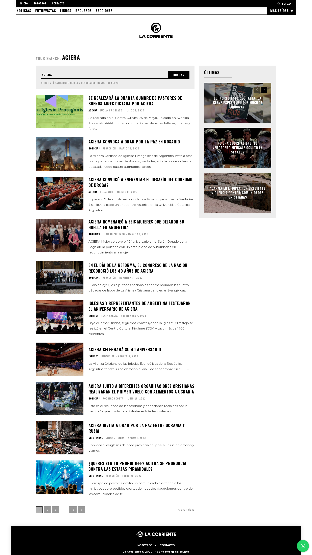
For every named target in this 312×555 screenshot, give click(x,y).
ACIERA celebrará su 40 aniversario (124, 349)
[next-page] (81, 509)
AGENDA (92, 110)
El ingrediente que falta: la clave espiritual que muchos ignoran (237, 103)
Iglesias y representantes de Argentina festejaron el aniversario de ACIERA (139, 306)
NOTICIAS (94, 148)
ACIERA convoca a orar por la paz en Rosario (134, 141)
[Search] (178, 75)
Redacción (109, 148)
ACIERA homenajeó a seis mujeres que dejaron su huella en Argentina (136, 224)
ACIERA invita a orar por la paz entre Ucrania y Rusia (136, 428)
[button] (284, 3)
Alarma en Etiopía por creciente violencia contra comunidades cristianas (238, 193)
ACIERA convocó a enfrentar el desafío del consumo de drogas (140, 182)
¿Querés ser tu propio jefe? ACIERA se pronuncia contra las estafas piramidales (137, 466)
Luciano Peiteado (111, 110)
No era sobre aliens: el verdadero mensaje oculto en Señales (238, 148)
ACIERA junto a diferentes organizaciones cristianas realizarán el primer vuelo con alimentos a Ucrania (141, 388)
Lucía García (109, 315)
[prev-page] (257, 90)
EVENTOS (93, 315)
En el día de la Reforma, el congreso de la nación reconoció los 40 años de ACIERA (137, 268)
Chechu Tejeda (115, 437)
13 (72, 509)
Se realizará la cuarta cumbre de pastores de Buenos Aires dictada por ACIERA (135, 101)
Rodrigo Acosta (113, 398)
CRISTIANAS (95, 437)
